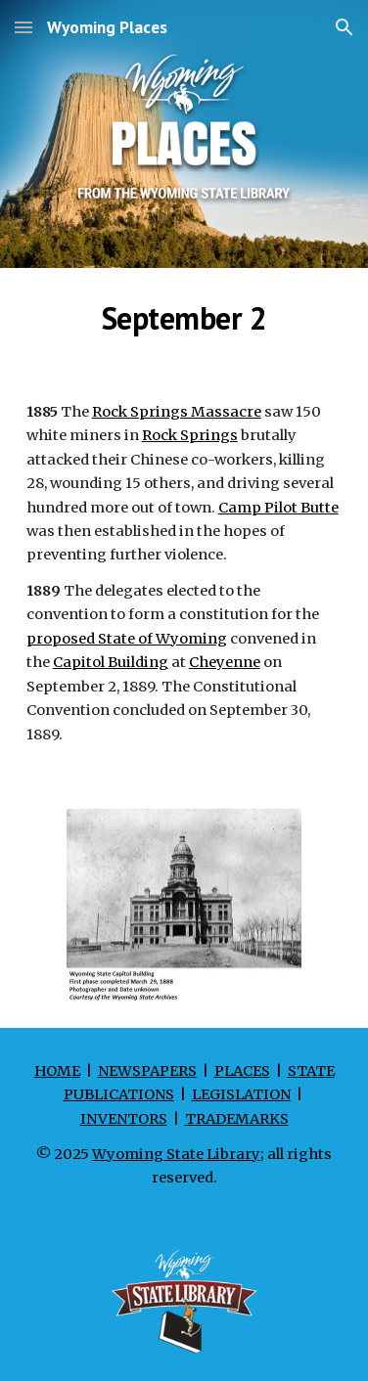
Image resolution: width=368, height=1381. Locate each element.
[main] (184, 317)
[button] (23, 27)
